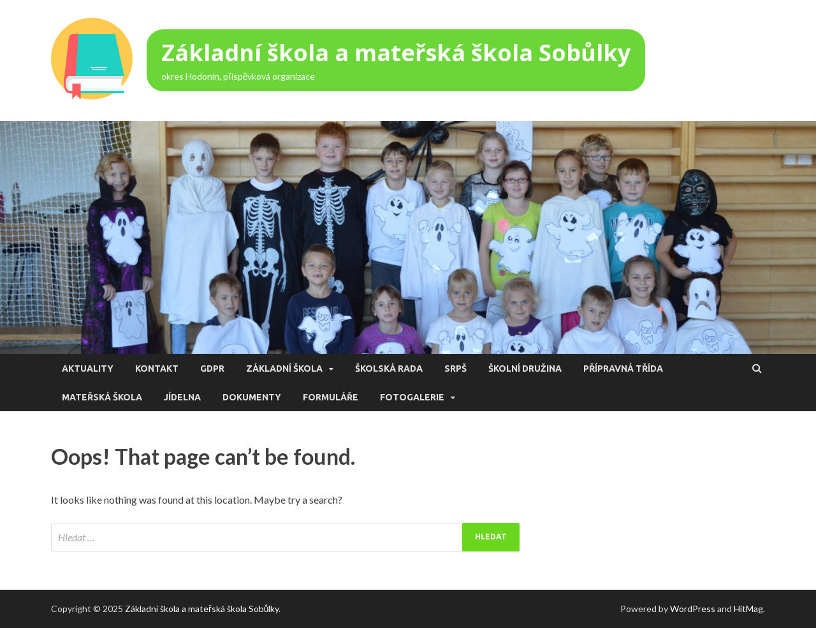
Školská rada (389, 368)
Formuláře (330, 397)
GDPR (212, 368)
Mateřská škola (102, 397)
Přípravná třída (623, 368)
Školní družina (525, 368)
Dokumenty (251, 397)
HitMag (748, 608)
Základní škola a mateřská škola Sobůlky (395, 52)
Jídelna (182, 397)
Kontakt (156, 368)
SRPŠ (455, 368)
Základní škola (284, 368)
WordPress (692, 608)
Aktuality (87, 368)
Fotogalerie (412, 397)
